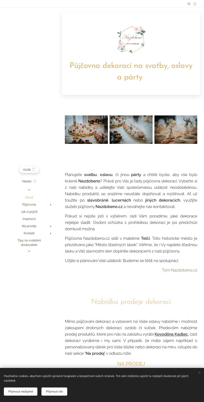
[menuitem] (29, 197)
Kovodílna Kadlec (171, 334)
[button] (29, 181)
